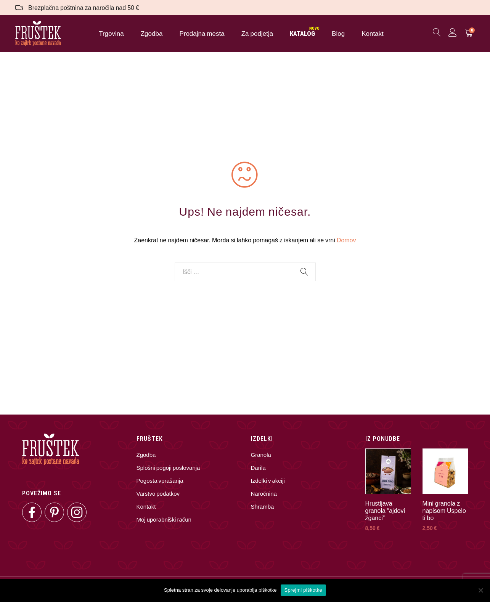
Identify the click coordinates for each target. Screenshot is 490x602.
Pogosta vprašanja (160, 482)
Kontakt (372, 34)
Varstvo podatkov (158, 495)
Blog (338, 34)
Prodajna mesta (201, 34)
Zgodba (152, 34)
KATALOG (302, 34)
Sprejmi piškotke (303, 590)
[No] (480, 590)
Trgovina (111, 34)
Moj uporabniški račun (164, 520)
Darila (258, 469)
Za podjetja (257, 34)
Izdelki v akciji (268, 482)
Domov (346, 241)
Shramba (262, 507)
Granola (261, 456)
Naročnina (264, 495)
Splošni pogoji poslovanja (168, 469)
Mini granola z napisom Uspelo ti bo (444, 512)
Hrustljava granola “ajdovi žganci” (385, 512)
